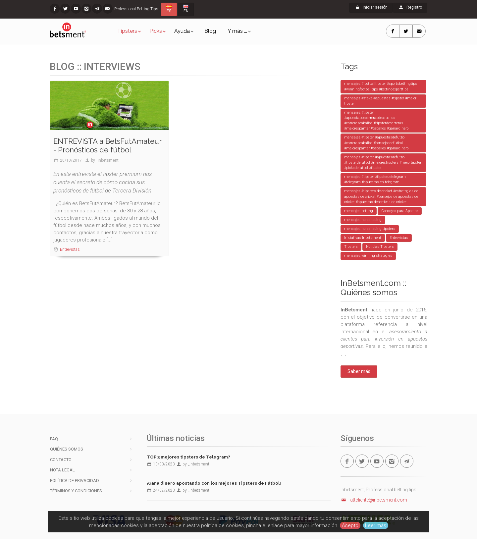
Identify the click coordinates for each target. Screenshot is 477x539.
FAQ (54, 438)
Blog (210, 31)
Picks (155, 31)
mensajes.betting (358, 211)
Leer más (375, 525)
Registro (410, 7)
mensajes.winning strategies (368, 255)
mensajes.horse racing (363, 220)
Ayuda (182, 31)
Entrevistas (70, 249)
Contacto (61, 459)
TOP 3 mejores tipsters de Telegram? (188, 457)
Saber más (358, 371)
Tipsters (127, 31)
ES (169, 9)
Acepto (350, 525)
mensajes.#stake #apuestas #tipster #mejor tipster (380, 101)
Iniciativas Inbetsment (362, 238)
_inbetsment (107, 160)
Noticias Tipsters (380, 246)
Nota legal (62, 469)
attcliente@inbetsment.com (374, 500)
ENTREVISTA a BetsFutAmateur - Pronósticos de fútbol (107, 145)
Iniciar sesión (371, 7)
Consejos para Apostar (399, 211)
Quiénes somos (66, 449)
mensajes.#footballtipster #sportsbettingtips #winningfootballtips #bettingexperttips (380, 86)
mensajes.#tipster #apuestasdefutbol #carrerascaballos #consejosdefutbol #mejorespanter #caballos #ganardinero (376, 142)
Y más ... (237, 31)
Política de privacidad (74, 480)
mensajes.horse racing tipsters (369, 229)
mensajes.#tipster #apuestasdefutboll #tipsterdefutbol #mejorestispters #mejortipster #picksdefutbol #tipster (382, 162)
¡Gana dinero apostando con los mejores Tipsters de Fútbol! (214, 483)
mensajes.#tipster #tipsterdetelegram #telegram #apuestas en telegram (375, 179)
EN (185, 9)
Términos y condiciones (76, 490)
